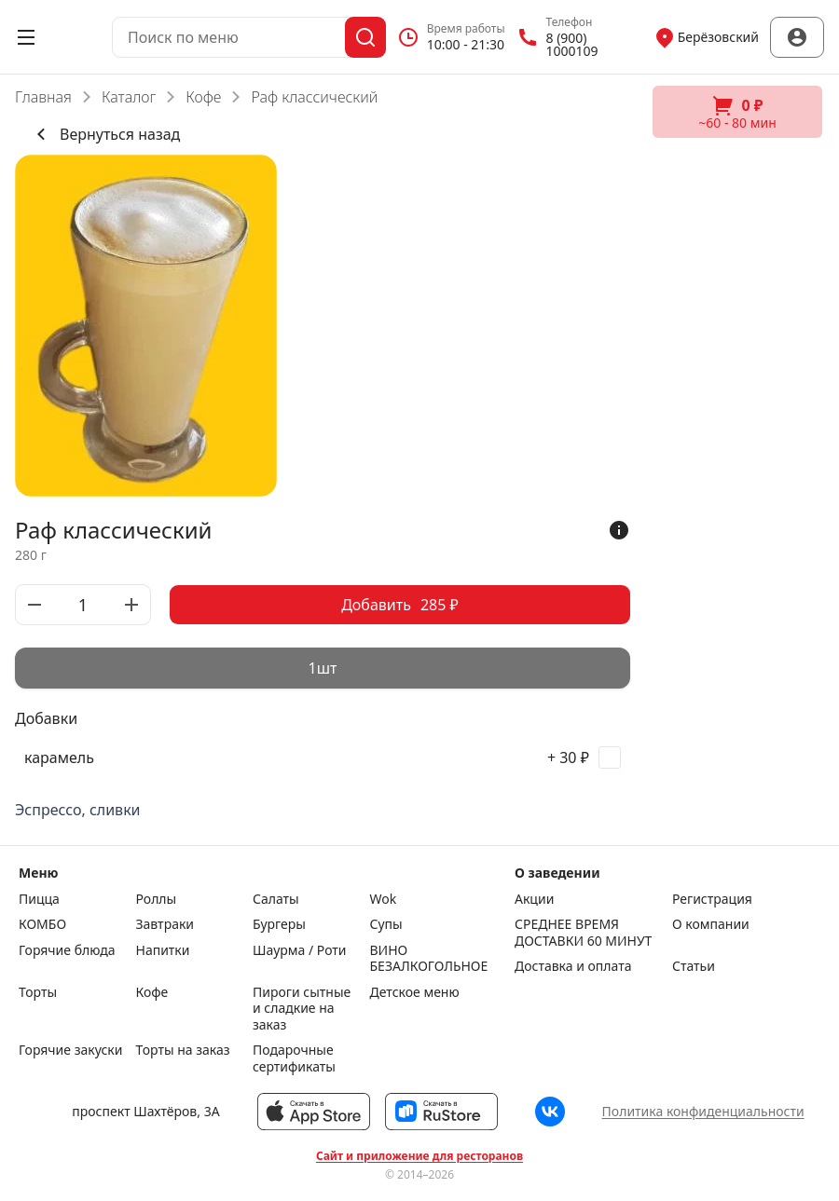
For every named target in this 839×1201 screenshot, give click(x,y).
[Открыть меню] (26, 37)
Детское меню (415, 992)
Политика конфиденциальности (703, 1111)
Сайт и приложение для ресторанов (419, 1156)
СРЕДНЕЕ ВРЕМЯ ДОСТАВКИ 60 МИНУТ (583, 932)
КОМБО (42, 924)
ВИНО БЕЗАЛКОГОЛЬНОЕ (424, 958)
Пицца (39, 899)
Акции (534, 899)
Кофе (203, 96)
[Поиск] (365, 37)
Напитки (163, 950)
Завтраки (165, 924)
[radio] (322, 668)
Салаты (276, 899)
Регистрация (712, 899)
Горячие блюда (67, 950)
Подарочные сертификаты (294, 1058)
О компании (711, 924)
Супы (386, 924)
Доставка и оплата (573, 966)
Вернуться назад (105, 134)
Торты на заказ (183, 1050)
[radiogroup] (322, 668)
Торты (38, 992)
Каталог (129, 96)
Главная (43, 96)
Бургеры (279, 924)
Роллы (156, 899)
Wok (383, 899)
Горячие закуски (70, 1050)
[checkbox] (322, 757)
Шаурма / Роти (300, 950)
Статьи (693, 966)
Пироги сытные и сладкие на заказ (302, 1008)
